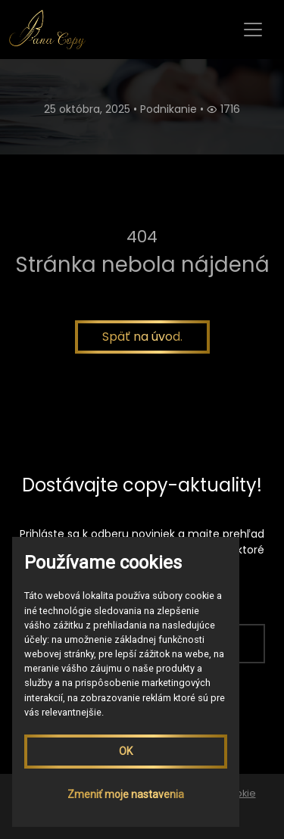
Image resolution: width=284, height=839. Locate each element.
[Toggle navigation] (253, 29)
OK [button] (126, 751)
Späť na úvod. (142, 336)
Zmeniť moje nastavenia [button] (125, 794)
